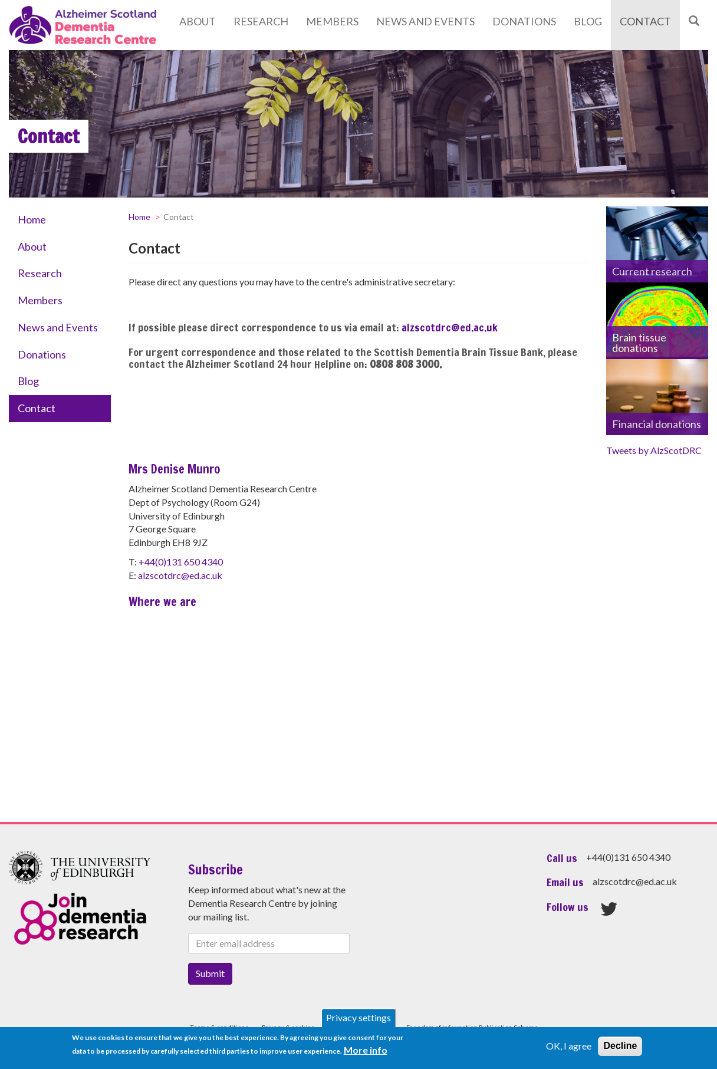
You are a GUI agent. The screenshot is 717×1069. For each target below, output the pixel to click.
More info (365, 1049)
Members (332, 21)
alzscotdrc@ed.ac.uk (450, 327)
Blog (588, 21)
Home (32, 219)
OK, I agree (568, 1045)
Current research (652, 271)
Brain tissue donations (639, 342)
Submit (210, 973)
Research (260, 21)
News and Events (425, 21)
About (197, 21)
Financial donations (656, 423)
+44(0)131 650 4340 (181, 561)
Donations (524, 21)
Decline (620, 1046)
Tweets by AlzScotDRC (654, 450)
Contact (645, 21)
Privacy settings (358, 1017)
